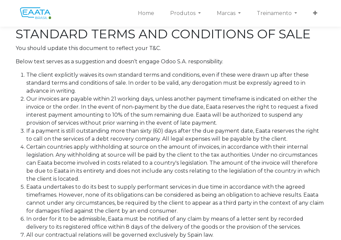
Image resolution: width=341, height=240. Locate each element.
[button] (315, 13)
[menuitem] (146, 13)
